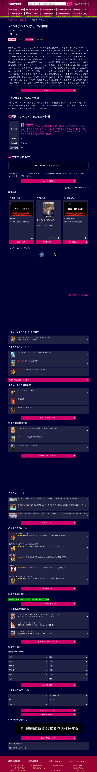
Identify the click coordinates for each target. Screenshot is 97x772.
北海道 (11, 666)
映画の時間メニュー (16, 10)
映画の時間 (12, 20)
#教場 (34, 599)
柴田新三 (49, 134)
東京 (10, 657)
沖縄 (51, 679)
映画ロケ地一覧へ (47, 714)
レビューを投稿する (48, 181)
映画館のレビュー (40, 768)
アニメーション (54, 695)
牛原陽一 (29, 124)
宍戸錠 (29, 126)
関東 (51, 657)
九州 (10, 679)
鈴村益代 (57, 131)
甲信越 (11, 670)
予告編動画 (48, 13)
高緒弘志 (71, 131)
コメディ (12, 704)
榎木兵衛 (30, 131)
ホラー (51, 704)
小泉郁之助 (59, 129)
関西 (10, 661)
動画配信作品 (64, 13)
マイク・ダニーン (40, 129)
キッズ (51, 700)
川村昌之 (49, 131)
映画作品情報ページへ (17, 744)
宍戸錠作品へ (47, 242)
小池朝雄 (51, 126)
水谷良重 (43, 126)
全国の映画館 (38, 766)
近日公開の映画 (64, 9)
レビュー (28, 39)
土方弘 (23, 131)
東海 (51, 661)
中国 (10, 674)
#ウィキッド (24, 599)
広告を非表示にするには (77, 295)
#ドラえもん (13, 599)
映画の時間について (48, 738)
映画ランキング (80, 9)
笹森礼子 (66, 126)
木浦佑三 (68, 129)
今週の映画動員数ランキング (19, 380)
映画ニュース (32, 13)
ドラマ (11, 34)
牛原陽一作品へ (20, 242)
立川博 (27, 134)
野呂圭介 (51, 129)
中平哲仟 (34, 134)
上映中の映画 (32, 9)
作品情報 (22, 20)
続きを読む (48, 90)
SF (10, 700)
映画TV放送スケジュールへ (47, 642)
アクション (13, 695)
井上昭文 (35, 126)
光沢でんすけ (39, 131)
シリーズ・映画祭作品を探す (48, 604)
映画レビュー (47, 589)
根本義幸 (42, 134)
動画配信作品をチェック (47, 456)
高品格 (73, 126)
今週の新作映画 (48, 9)
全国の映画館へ (47, 685)
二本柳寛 (28, 129)
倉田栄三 (78, 131)
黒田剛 (75, 129)
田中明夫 (59, 126)
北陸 (51, 670)
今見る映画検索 (80, 4)
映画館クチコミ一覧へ (48, 710)
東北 (51, 666)
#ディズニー (43, 599)
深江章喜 (80, 126)
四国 (51, 674)
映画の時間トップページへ (18, 748)
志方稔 (64, 131)
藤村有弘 (82, 129)
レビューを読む (80, 13)
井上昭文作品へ (74, 242)
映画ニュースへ (47, 523)
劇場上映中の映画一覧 (48, 418)
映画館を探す (16, 13)
